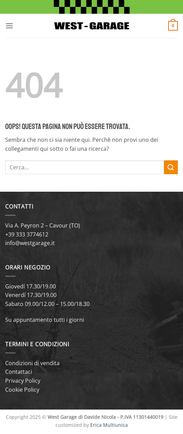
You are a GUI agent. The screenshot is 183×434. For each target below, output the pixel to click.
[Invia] (171, 167)
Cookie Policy (22, 389)
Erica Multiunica (109, 425)
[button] (9, 25)
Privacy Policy (22, 380)
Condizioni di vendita (32, 363)
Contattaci (18, 371)
